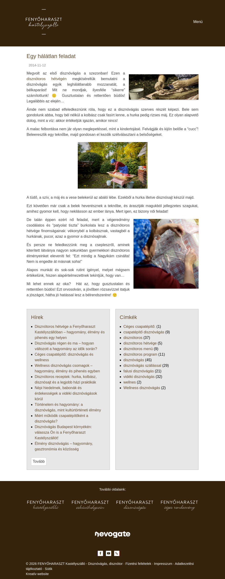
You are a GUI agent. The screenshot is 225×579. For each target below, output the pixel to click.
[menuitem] (17, 157)
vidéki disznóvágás (25, 401)
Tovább (7, 344)
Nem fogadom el (34, 574)
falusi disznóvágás (25, 397)
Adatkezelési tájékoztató (167, 540)
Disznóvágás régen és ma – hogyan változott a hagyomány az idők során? (66, 303)
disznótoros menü (24, 380)
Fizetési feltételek (116, 540)
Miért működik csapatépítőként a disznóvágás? (46, 328)
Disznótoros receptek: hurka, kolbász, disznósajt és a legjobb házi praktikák (67, 315)
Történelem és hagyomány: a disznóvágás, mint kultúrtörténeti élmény (63, 323)
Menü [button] (6, 133)
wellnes (17, 405)
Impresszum (139, 540)
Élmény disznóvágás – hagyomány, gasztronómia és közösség (57, 336)
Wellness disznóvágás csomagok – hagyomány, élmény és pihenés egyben (66, 311)
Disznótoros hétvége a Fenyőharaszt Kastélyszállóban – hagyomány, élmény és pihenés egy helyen (84, 298)
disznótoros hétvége (26, 376)
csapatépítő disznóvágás (29, 368)
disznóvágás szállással (27, 393)
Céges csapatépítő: (25, 364)
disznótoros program (26, 385)
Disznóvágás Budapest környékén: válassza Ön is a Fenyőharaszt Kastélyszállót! (71, 332)
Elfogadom (11, 574)
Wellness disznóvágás (27, 410)
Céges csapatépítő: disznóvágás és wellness (43, 307)
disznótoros (19, 372)
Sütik (190, 540)
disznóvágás (20, 389)
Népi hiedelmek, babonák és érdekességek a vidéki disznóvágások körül (64, 319)
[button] (20, 162)
